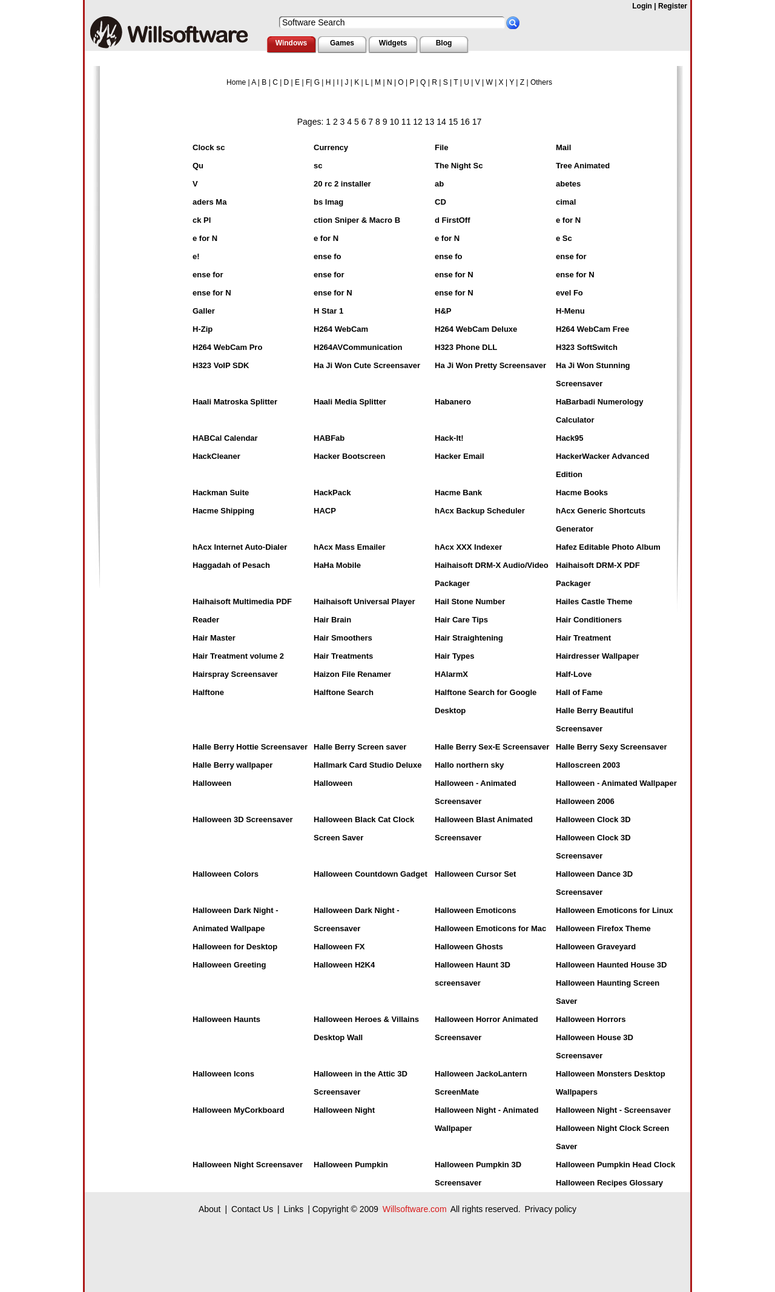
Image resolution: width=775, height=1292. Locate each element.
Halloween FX (339, 946)
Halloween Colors (226, 873)
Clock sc (209, 147)
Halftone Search (344, 692)
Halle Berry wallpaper (232, 765)
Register (672, 6)
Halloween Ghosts (469, 946)
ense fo (327, 256)
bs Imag (328, 201)
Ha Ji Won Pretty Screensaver (490, 365)
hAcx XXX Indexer (468, 547)
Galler (204, 310)
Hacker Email (459, 456)
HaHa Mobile (337, 565)
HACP (325, 510)
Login (642, 6)
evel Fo (569, 292)
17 (477, 122)
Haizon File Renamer (352, 674)
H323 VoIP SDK (221, 365)
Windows (291, 43)
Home (236, 82)
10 (394, 122)
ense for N (454, 274)
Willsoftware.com (415, 1209)
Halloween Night (344, 1110)
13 (430, 122)
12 (418, 122)
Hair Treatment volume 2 (238, 656)
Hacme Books (582, 492)
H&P (443, 310)
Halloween (212, 783)
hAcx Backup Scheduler (480, 510)
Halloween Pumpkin (351, 1164)
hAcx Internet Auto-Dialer (240, 547)
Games (342, 43)
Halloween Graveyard (596, 946)
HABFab (329, 438)
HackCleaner (216, 456)
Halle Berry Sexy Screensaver (611, 746)
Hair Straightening (469, 637)
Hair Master (214, 637)
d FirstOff (452, 220)
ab (439, 183)
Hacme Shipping (223, 510)
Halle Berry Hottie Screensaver (250, 746)
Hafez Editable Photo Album (608, 547)
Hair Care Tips (461, 619)
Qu (198, 165)
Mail (563, 147)
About (210, 1209)
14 (441, 122)
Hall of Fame (579, 692)
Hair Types (455, 656)
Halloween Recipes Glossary (609, 1182)
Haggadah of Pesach (231, 565)
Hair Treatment (583, 637)
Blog (444, 43)
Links (294, 1209)
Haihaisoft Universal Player (364, 601)
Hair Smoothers (343, 637)
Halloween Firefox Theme (603, 928)
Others (541, 82)
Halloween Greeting (229, 964)
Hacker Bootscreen (350, 456)
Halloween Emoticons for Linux (614, 910)
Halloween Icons (223, 1073)
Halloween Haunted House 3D (611, 964)
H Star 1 (328, 310)
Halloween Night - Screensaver (613, 1110)
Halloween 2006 (585, 801)
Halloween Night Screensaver (248, 1164)
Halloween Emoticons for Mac (490, 928)
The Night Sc (459, 165)
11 (406, 122)
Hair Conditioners (589, 619)
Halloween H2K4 (344, 964)
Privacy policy (550, 1209)
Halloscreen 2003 (588, 765)
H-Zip (203, 329)
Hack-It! (449, 438)
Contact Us (252, 1209)
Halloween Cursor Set (475, 873)
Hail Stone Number (470, 601)
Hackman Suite (221, 492)
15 (453, 122)
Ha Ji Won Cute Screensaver (367, 365)
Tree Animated (583, 165)
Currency (331, 147)
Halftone (208, 692)
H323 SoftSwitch (587, 347)
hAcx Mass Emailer (350, 547)
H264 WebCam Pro (227, 347)
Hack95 (570, 438)
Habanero (453, 401)
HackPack (332, 492)
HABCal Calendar (225, 438)
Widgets (393, 43)
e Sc (564, 238)
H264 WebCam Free (592, 329)
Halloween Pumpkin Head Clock (615, 1164)
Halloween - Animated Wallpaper (616, 783)
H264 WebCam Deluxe (476, 329)
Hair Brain (332, 619)
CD (440, 201)
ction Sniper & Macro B (357, 220)
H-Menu (570, 310)
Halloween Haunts (226, 1019)
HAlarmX (451, 674)
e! (196, 256)
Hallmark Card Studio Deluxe (367, 765)
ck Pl (202, 220)
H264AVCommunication (358, 347)
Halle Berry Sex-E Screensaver (492, 746)
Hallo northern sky (469, 765)
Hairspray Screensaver (235, 674)
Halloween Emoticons (475, 910)
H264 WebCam (341, 329)
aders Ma (209, 201)
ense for (571, 256)
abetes (568, 183)
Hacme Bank (458, 492)
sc (318, 165)
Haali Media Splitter (350, 401)
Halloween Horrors (591, 1019)
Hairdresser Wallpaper (597, 656)
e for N (568, 220)
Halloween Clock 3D (593, 819)
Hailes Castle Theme (594, 601)
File (441, 147)
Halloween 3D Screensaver (242, 819)
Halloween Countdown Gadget (370, 873)
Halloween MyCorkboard (239, 1110)
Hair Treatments (343, 656)
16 (465, 122)
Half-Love (574, 674)
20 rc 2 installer (342, 183)
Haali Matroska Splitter (235, 401)
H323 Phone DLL (466, 347)
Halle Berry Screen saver (360, 746)
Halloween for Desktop (235, 946)
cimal (566, 201)
